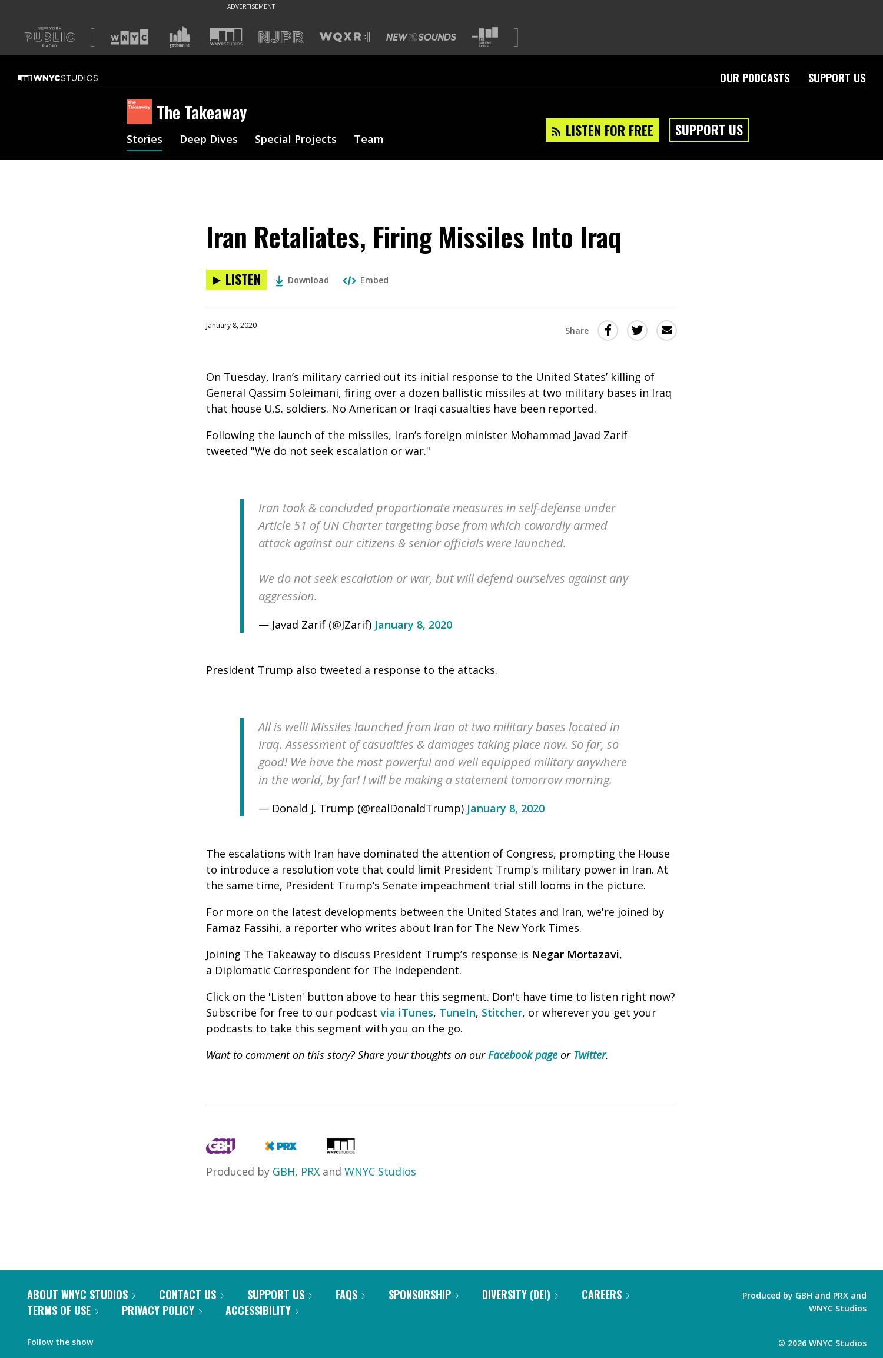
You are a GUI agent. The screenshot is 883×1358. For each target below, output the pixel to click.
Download (302, 279)
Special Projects (296, 140)
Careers (605, 1294)
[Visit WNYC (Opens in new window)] (129, 37)
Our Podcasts (754, 77)
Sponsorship (424, 1294)
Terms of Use (62, 1310)
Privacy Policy (162, 1310)
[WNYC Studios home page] (72, 77)
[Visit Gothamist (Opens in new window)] (179, 37)
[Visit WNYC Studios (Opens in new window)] (226, 36)
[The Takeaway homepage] (142, 112)
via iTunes (406, 1012)
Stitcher (502, 1012)
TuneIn (457, 1012)
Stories (144, 140)
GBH (284, 1171)
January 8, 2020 (413, 624)
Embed (366, 279)
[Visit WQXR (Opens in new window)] (345, 37)
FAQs (350, 1294)
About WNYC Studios (81, 1294)
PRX (310, 1171)
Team (369, 140)
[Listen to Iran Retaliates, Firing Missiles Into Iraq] (236, 280)
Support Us (836, 77)
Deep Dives (209, 140)
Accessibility (261, 1310)
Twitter (589, 1055)
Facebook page (522, 1055)
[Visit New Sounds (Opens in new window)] (421, 37)
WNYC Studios (380, 1171)
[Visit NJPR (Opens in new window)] (281, 37)
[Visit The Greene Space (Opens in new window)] (485, 37)
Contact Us (191, 1294)
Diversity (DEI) (520, 1294)
